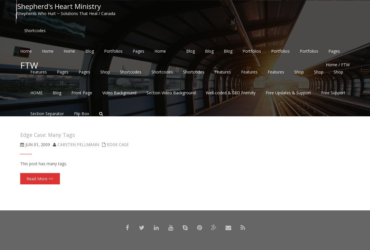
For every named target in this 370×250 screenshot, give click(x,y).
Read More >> (40, 178)
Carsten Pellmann (78, 144)
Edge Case (118, 144)
